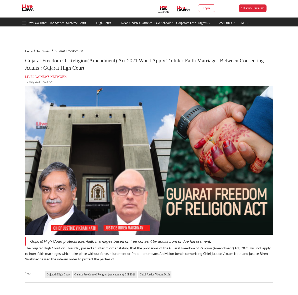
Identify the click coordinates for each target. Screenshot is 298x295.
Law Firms (226, 23)
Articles (147, 23)
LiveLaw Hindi (37, 23)
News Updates (130, 23)
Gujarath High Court (58, 274)
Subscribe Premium (252, 8)
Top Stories (56, 23)
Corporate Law (186, 23)
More (246, 23)
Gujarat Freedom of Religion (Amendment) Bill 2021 (104, 274)
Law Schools (164, 23)
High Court (103, 23)
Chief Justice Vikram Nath (155, 274)
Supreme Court (76, 23)
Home (29, 51)
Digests (203, 23)
